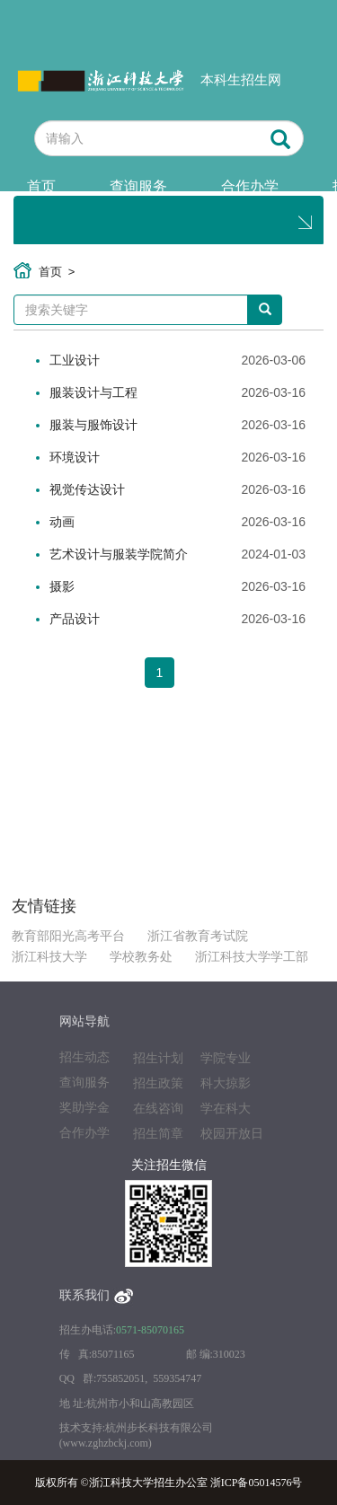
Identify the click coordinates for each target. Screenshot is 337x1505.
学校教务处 (141, 957)
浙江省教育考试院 (197, 936)
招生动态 (84, 1057)
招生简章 (158, 1133)
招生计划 (158, 1058)
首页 (41, 186)
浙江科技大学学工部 (251, 957)
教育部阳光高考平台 (68, 936)
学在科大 (225, 1108)
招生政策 (158, 1083)
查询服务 (138, 186)
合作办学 (250, 186)
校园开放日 (231, 1133)
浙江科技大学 (49, 957)
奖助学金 (84, 1107)
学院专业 (225, 1058)
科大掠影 (225, 1083)
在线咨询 (158, 1108)
